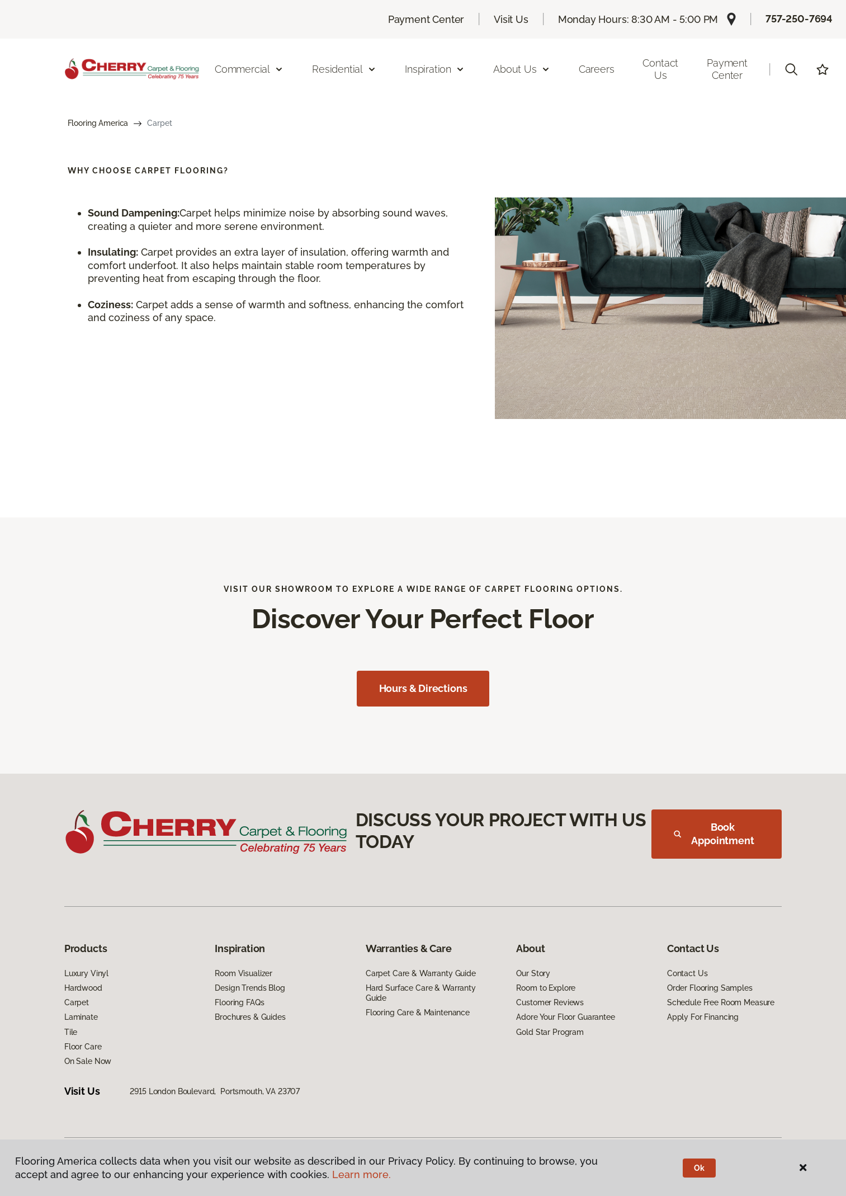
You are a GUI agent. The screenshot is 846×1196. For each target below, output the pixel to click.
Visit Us (511, 19)
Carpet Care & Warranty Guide (421, 973)
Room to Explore (545, 987)
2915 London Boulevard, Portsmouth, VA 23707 (215, 1091)
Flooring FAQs (239, 1002)
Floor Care (83, 1046)
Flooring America (98, 123)
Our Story (533, 973)
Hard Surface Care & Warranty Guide (421, 992)
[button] (791, 69)
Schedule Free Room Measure (720, 1002)
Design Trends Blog (250, 987)
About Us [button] (521, 69)
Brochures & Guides (250, 1017)
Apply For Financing (703, 1017)
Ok (699, 1168)
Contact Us (660, 69)
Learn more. (361, 1174)
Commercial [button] (249, 69)
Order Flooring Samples (710, 987)
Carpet (76, 1002)
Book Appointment (714, 833)
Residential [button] (344, 69)
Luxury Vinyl (86, 973)
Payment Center (426, 19)
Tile (70, 1032)
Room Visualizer (243, 973)
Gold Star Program (550, 1032)
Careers (597, 69)
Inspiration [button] (435, 69)
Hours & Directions (423, 688)
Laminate (81, 1017)
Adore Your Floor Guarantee (565, 1017)
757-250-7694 (799, 19)
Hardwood (83, 987)
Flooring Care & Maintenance (418, 1012)
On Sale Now (87, 1061)
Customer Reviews (550, 1002)
